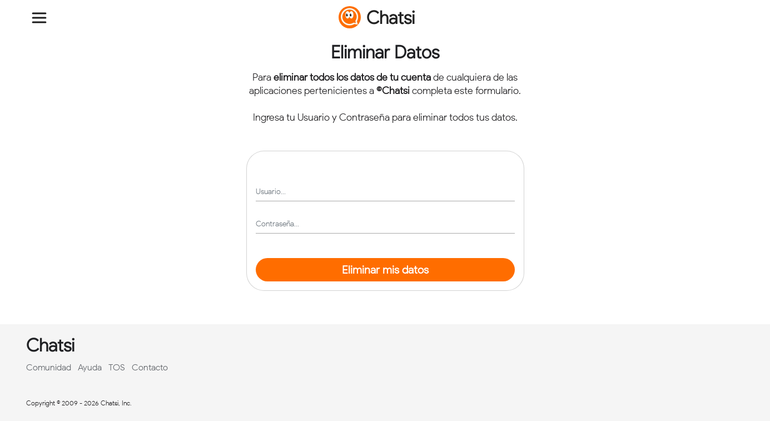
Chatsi (377, 17)
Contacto (150, 367)
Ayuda (90, 367)
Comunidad (48, 367)
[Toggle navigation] (39, 17)
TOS (116, 367)
